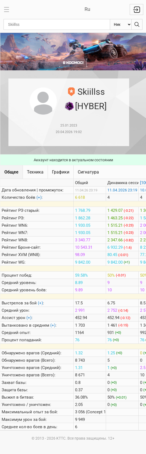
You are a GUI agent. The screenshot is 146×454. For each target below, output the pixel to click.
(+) (39, 197)
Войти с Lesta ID (136, 9)
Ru (87, 9)
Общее (11, 172)
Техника (35, 172)
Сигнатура (88, 172)
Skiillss (91, 92)
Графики (60, 172)
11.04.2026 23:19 (122, 190)
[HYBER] (91, 106)
